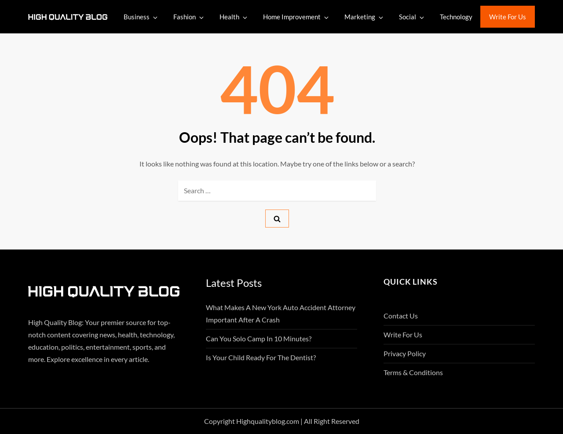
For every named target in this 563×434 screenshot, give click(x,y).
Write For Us (507, 17)
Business (141, 17)
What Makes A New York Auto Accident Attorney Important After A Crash (280, 313)
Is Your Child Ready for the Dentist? (261, 357)
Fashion (189, 17)
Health (234, 17)
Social (412, 17)
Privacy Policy (405, 353)
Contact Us (401, 315)
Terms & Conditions (413, 372)
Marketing (364, 17)
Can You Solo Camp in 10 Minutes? (258, 338)
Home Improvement (296, 17)
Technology (456, 17)
